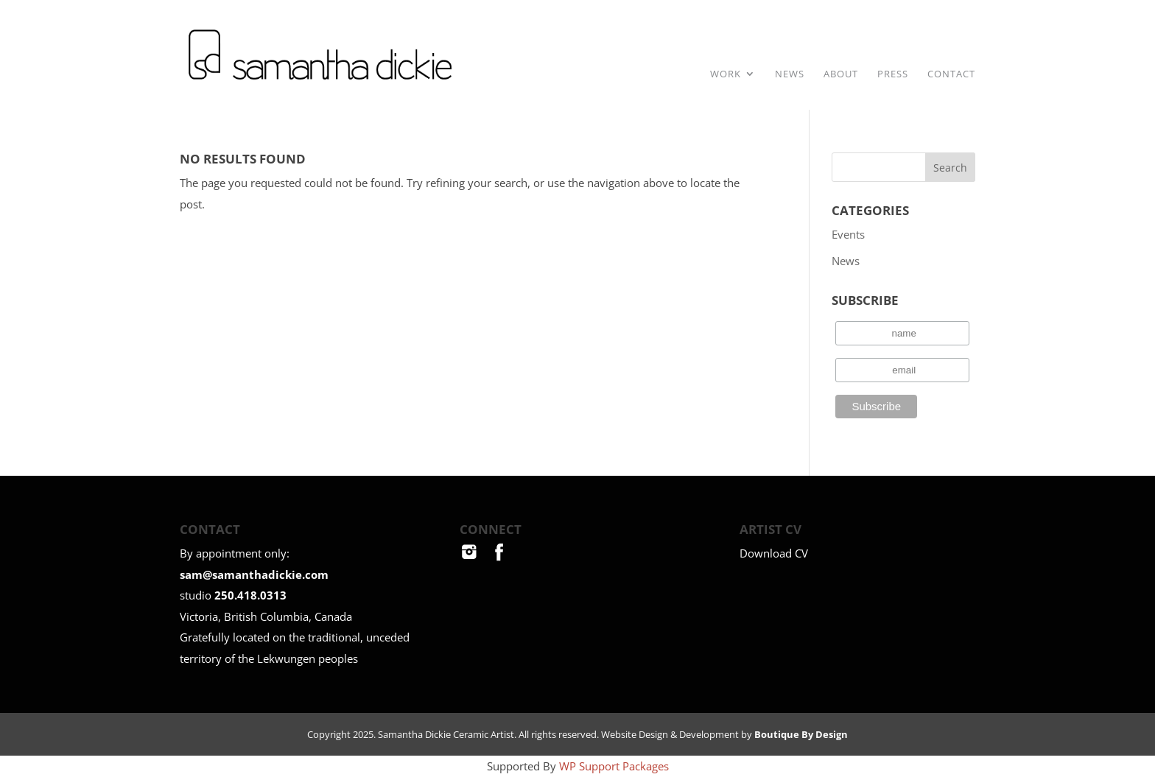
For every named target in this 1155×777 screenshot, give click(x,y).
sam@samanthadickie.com (254, 574)
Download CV (774, 553)
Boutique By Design (801, 734)
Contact (951, 74)
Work (725, 74)
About (841, 74)
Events (848, 234)
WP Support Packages (614, 766)
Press (892, 74)
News (789, 74)
